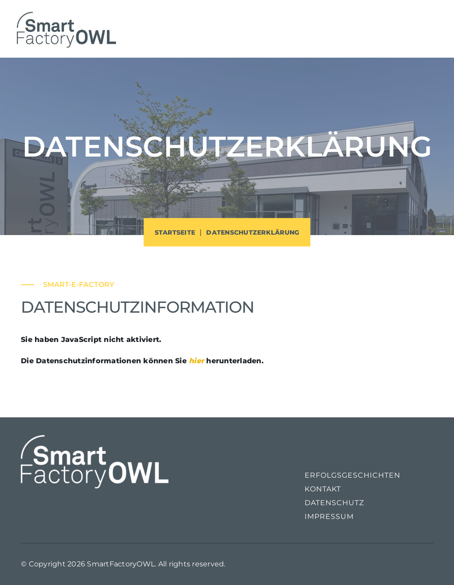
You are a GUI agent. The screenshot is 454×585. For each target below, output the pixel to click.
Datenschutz (334, 503)
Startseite (175, 232)
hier (196, 361)
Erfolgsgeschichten (352, 475)
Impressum (329, 516)
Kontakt (323, 489)
